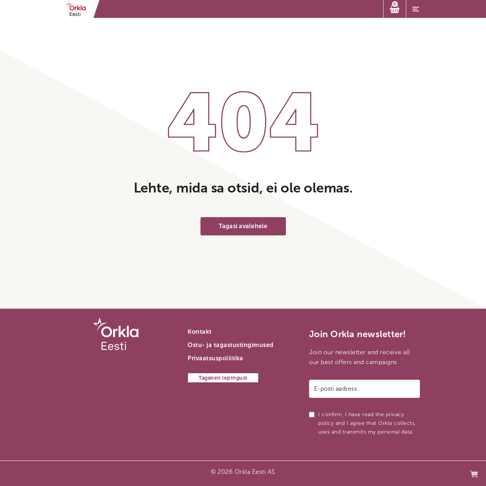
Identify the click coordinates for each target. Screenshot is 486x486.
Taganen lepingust (223, 378)
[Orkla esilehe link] (78, 9)
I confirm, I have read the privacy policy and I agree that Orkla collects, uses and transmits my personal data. (367, 423)
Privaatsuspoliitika (215, 358)
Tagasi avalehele (243, 226)
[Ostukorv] (395, 9)
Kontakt (200, 331)
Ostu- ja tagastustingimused (231, 345)
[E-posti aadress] (364, 389)
